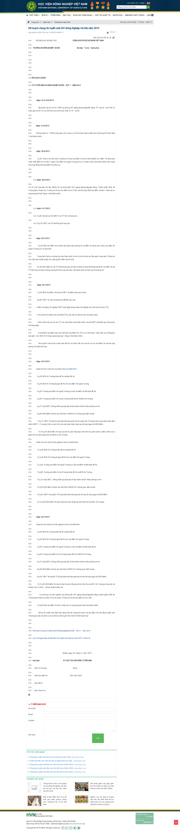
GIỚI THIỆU (34, 15)
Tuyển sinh (46, 22)
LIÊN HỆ (150, 15)
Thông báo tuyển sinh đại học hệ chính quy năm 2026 (56, 757)
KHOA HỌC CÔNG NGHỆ (83, 15)
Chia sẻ (112, 32)
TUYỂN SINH (55, 15)
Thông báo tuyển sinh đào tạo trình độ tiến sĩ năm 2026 (57, 772)
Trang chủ (33, 22)
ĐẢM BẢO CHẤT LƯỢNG (135, 15)
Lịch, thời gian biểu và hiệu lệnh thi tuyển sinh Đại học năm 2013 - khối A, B (61, 638)
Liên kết (75, 824)
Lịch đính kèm (71, 369)
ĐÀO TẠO (67, 15)
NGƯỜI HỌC (118, 15)
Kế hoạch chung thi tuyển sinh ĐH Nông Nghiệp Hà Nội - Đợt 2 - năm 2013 (61, 631)
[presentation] (73, 738)
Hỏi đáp (82, 824)
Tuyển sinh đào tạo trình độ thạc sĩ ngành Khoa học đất (57, 761)
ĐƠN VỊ (45, 15)
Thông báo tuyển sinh (62, 22)
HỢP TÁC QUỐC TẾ (103, 15)
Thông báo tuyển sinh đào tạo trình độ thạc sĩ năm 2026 (57, 764)
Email (142, 3)
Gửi (98, 738)
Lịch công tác (132, 3)
